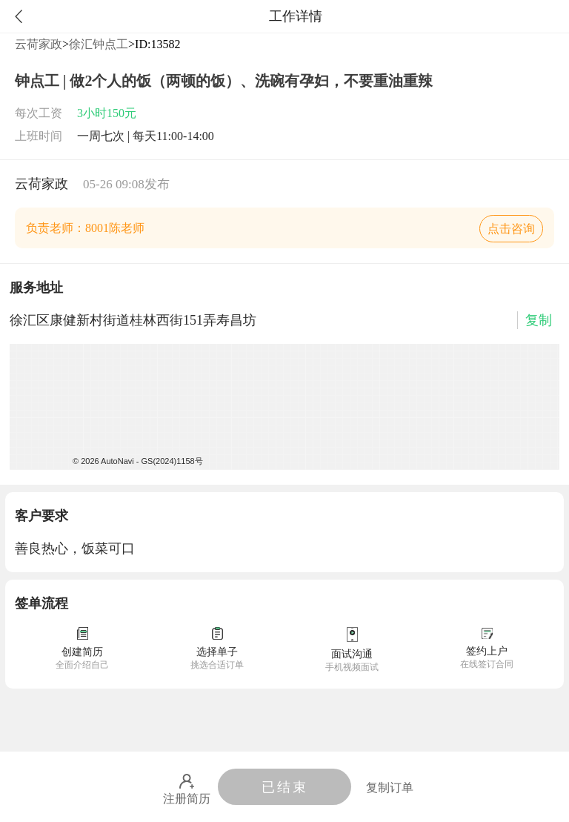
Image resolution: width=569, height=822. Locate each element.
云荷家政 (38, 44)
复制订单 (389, 787)
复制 (538, 320)
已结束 (285, 787)
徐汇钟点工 (98, 44)
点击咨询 (511, 228)
